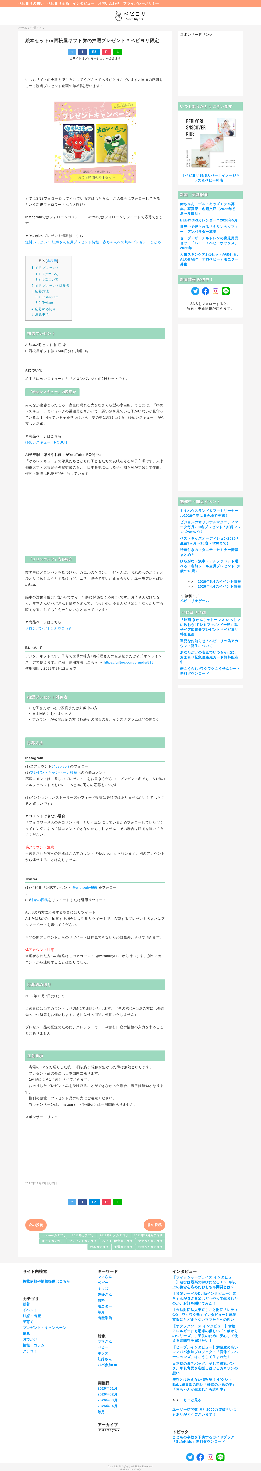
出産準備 (105, 1318)
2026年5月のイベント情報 (219, 582)
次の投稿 (36, 1225)
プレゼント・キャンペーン (44, 1328)
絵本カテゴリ (99, 1247)
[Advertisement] (95, 1147)
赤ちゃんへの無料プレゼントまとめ (132, 242)
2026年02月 (108, 1394)
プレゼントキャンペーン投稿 (53, 772)
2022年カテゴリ (83, 1235)
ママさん (105, 1277)
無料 (101, 1300)
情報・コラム (34, 1345)
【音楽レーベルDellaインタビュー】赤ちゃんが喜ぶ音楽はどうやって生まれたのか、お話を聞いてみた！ (205, 1298)
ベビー (103, 1283)
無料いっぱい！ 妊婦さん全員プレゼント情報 (62, 242)
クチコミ (30, 1351)
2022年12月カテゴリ (148, 1235)
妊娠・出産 (32, 1316)
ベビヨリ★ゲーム (194, 601)
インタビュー (83, 3)
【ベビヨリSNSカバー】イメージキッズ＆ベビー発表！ (210, 178)
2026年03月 (108, 1400)
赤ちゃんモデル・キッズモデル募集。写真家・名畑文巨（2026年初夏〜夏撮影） (208, 209)
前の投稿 (154, 1225)
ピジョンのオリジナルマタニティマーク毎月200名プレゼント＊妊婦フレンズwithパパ (210, 527)
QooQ (137, 1469)
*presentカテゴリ (54, 1235)
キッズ (103, 1289)
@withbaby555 (84, 887)
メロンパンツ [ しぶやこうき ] (50, 628)
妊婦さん (105, 1295)
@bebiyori (60, 766)
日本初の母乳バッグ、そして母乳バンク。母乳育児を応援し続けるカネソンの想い (205, 1368)
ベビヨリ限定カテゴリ (117, 1241)
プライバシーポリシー (141, 3)
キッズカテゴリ (52, 1241)
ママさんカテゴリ (150, 1241)
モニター (105, 1306)
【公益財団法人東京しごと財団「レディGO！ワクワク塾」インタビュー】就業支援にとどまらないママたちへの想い (205, 1315)
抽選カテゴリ (123, 1247)
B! (94, 52)
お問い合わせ (109, 3)
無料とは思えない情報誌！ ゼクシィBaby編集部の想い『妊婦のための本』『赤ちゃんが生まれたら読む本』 (204, 1384)
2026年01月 (108, 1388)
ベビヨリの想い (31, 3)
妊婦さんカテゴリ (150, 1247)
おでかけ (30, 1339)
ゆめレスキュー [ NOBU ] (46, 442)
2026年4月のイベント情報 (219, 586)
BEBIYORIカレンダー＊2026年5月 (209, 220)
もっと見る (192, 1400)
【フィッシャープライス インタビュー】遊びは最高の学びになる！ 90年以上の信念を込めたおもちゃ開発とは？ (204, 1282)
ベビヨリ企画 (58, 3)
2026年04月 (108, 1406)
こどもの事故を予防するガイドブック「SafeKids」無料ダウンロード (203, 1439)
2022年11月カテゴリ (114, 1235)
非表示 (52, 261)
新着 (26, 1304)
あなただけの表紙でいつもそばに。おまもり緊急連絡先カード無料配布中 (209, 657)
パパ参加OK (108, 1365)
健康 (26, 1333)
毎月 (101, 1312)
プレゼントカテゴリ (82, 1241)
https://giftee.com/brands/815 (129, 662)
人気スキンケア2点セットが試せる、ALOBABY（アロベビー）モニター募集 (210, 259)
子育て (28, 1322)
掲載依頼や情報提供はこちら (46, 1281)
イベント (30, 1310)
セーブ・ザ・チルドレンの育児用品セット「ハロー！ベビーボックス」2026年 (209, 243)
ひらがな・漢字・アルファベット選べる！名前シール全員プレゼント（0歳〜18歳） (210, 566)
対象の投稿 (39, 900)
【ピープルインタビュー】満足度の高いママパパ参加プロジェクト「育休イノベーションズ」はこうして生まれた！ (205, 1352)
